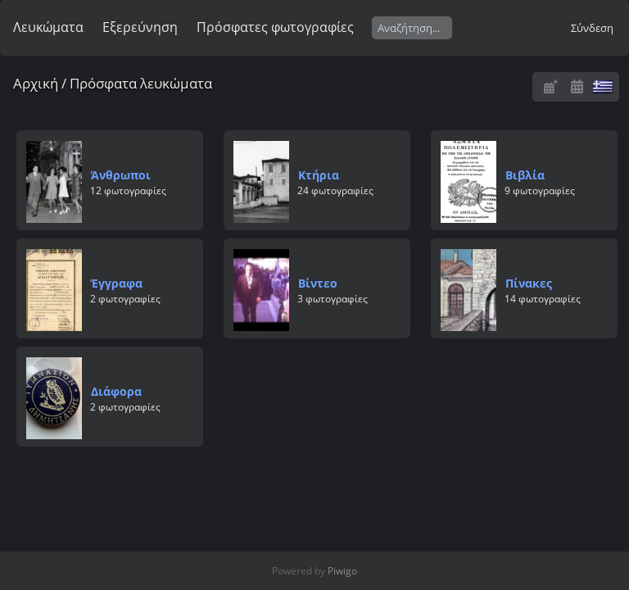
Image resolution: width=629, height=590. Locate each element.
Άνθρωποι (121, 175)
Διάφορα (116, 391)
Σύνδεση (592, 27)
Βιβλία (525, 175)
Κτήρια (318, 175)
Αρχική (35, 83)
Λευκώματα (48, 27)
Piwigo (342, 571)
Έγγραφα (117, 283)
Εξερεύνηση (140, 27)
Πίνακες (528, 283)
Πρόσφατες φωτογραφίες (275, 27)
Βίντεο (317, 283)
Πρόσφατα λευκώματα (141, 83)
